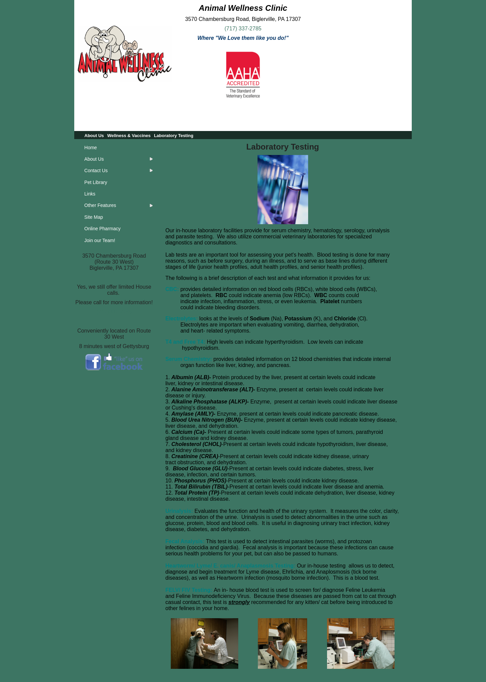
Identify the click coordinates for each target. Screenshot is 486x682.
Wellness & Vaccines (129, 135)
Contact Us (96, 170)
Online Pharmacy (102, 228)
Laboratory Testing (173, 135)
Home (90, 147)
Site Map (93, 217)
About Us (94, 135)
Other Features (100, 205)
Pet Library (95, 182)
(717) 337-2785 (242, 28)
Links (90, 193)
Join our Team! (99, 240)
